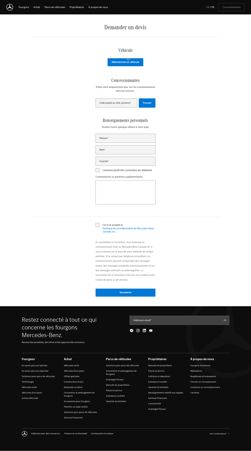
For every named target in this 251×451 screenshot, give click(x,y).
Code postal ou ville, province (114, 102)
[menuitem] (34, 365)
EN (208, 7)
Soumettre (125, 292)
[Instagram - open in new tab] (138, 330)
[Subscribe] (224, 320)
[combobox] (116, 102)
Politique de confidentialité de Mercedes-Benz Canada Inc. (128, 230)
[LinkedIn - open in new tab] (144, 330)
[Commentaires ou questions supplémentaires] (125, 192)
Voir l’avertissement (219, 433)
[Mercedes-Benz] (9, 7)
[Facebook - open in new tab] (132, 330)
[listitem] (24, 7)
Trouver (147, 102)
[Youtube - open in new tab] (151, 330)
